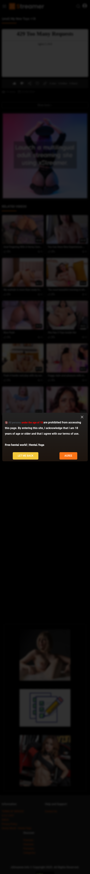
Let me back (25, 456)
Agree (68, 456)
